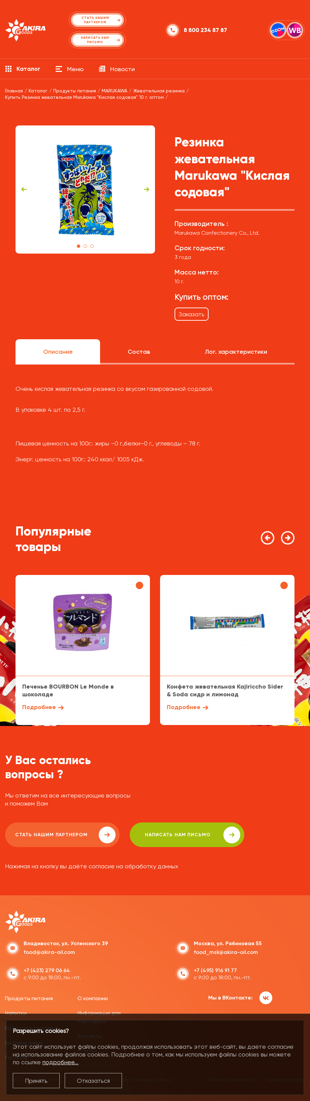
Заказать (192, 314)
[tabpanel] (85, 189)
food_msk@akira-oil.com (226, 952)
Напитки (16, 1013)
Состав (139, 351)
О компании (93, 998)
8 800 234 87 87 (205, 30)
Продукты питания (29, 998)
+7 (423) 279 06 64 (47, 970)
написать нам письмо (192, 835)
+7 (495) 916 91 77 (215, 970)
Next (147, 189)
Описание (58, 351)
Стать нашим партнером (65, 835)
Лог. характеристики (236, 351)
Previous (24, 189)
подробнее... (60, 1062)
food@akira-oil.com (49, 952)
